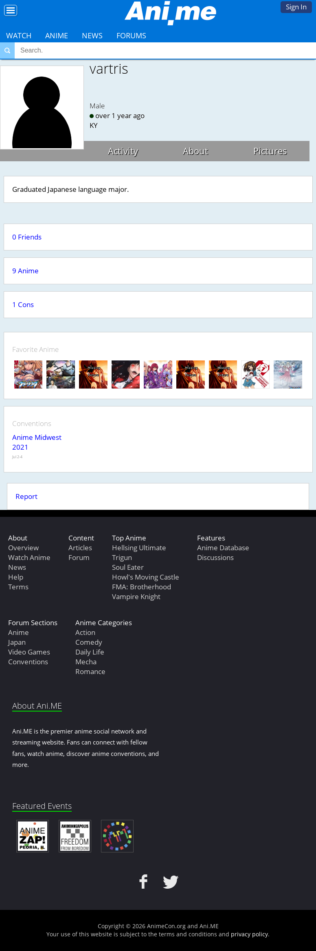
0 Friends (27, 237)
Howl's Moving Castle (145, 577)
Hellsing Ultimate (139, 547)
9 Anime (25, 270)
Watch (18, 35)
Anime (56, 35)
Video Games (29, 652)
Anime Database (223, 547)
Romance (90, 671)
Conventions (28, 661)
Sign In (296, 6)
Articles (80, 547)
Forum (79, 557)
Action (85, 632)
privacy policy (249, 934)
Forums (131, 35)
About (195, 151)
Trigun (122, 557)
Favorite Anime (35, 349)
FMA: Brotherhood (141, 586)
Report (26, 496)
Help (15, 577)
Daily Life (89, 652)
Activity (123, 151)
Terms (18, 586)
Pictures (270, 151)
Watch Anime (29, 557)
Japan (17, 642)
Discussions (215, 557)
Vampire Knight (136, 596)
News (92, 35)
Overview (23, 547)
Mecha (86, 661)
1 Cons (23, 304)
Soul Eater (128, 567)
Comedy (88, 642)
